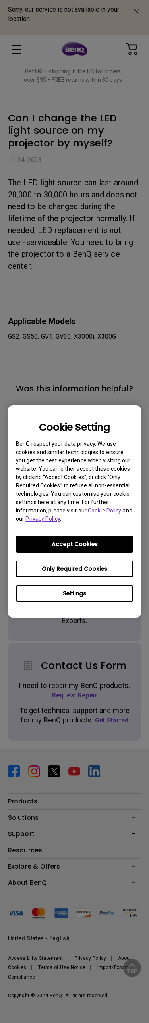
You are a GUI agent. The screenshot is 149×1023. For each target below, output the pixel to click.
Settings (74, 593)
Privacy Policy (42, 519)
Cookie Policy (104, 510)
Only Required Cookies (74, 569)
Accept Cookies (75, 544)
